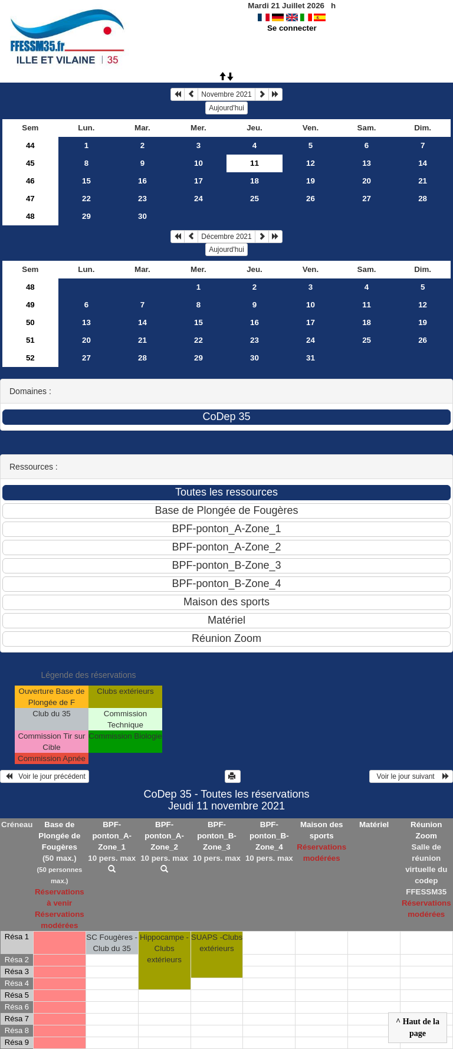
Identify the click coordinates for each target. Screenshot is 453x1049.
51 (30, 340)
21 (422, 180)
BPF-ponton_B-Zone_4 (269, 835)
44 (30, 145)
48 (30, 216)
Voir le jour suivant (411, 776)
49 (30, 304)
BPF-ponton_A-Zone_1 (112, 835)
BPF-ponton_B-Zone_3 (217, 835)
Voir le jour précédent (45, 776)
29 (86, 216)
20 (366, 180)
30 (142, 216)
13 (366, 163)
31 (310, 357)
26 (310, 198)
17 (198, 180)
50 (30, 322)
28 (422, 198)
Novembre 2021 (226, 94)
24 (198, 198)
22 (86, 198)
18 (254, 180)
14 (422, 163)
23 (142, 198)
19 (310, 180)
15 (86, 180)
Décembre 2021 (226, 236)
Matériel (374, 824)
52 (30, 357)
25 (254, 198)
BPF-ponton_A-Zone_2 (164, 835)
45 (30, 163)
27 (366, 198)
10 (198, 163)
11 (366, 304)
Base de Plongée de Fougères (59, 835)
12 (310, 163)
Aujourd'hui (226, 108)
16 (142, 180)
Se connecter (292, 28)
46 (30, 180)
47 (30, 198)
